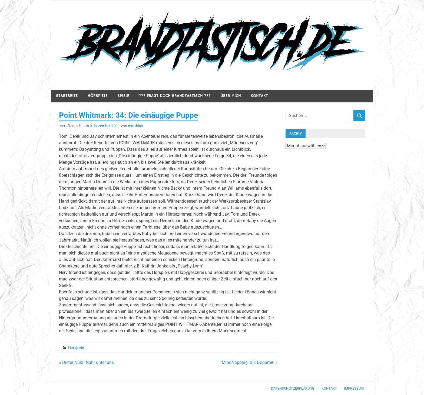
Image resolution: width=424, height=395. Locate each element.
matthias (135, 126)
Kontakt (259, 95)
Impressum (354, 388)
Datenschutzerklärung (292, 388)
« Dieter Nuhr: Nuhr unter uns (86, 362)
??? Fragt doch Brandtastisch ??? (175, 95)
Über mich (230, 95)
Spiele (123, 95)
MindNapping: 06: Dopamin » (250, 362)
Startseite (67, 95)
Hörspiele (98, 95)
